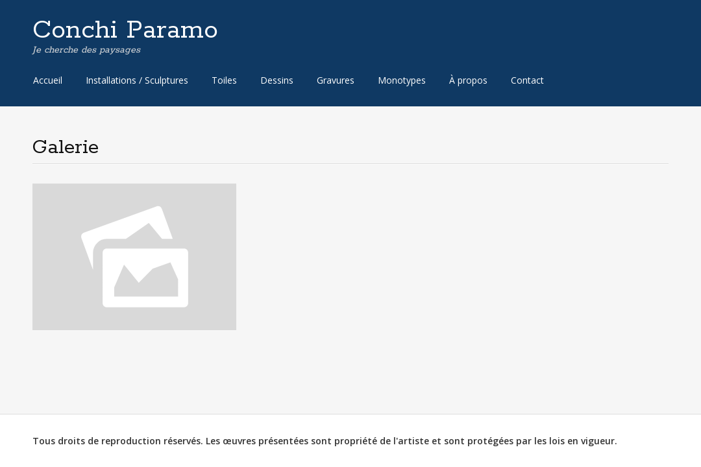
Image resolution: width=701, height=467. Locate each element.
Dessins (276, 80)
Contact (527, 80)
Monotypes (402, 80)
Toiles (224, 80)
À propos (468, 80)
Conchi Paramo (125, 30)
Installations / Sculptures (137, 80)
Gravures (335, 80)
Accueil (47, 80)
